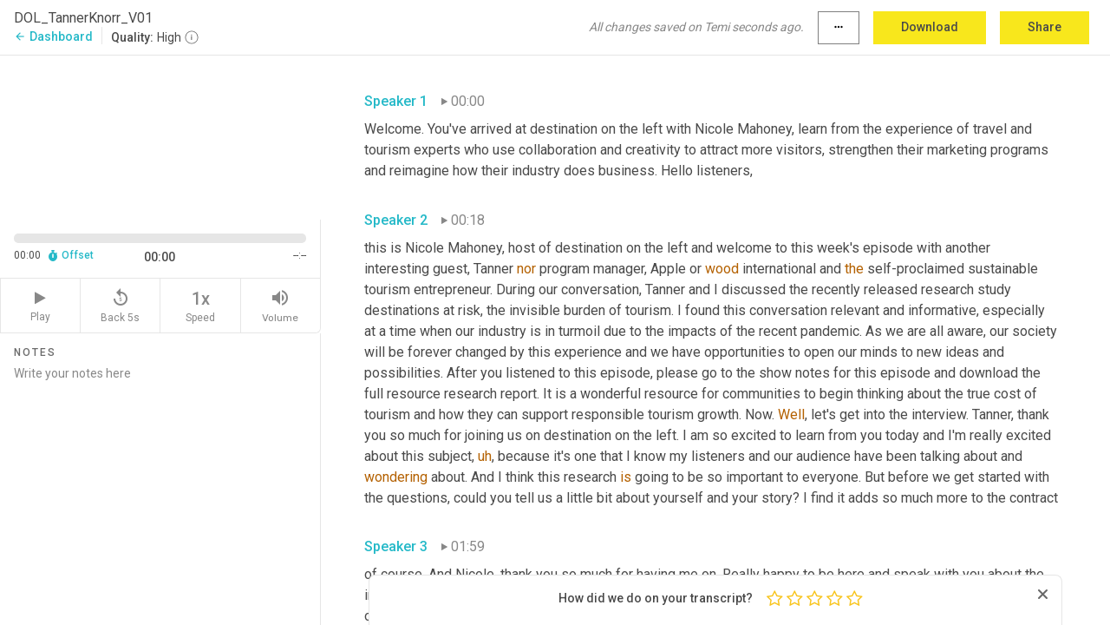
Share (1044, 27)
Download (929, 27)
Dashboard (53, 36)
